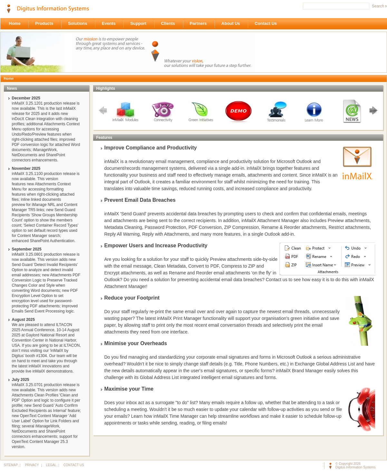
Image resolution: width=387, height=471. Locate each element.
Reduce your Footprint (132, 298)
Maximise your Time (129, 389)
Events (110, 24)
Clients (169, 24)
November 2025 (26, 168)
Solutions (79, 24)
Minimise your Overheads (135, 343)
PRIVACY (31, 465)
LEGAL (51, 465)
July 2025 (20, 379)
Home (16, 24)
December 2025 (26, 98)
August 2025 (23, 319)
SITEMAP (11, 465)
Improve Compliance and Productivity (150, 147)
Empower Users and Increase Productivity (156, 245)
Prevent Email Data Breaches (140, 200)
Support (139, 24)
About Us (232, 24)
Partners (200, 24)
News (12, 88)
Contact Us (267, 24)
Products (46, 24)
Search (378, 6)
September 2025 (27, 249)
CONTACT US (72, 465)
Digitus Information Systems (355, 467)
